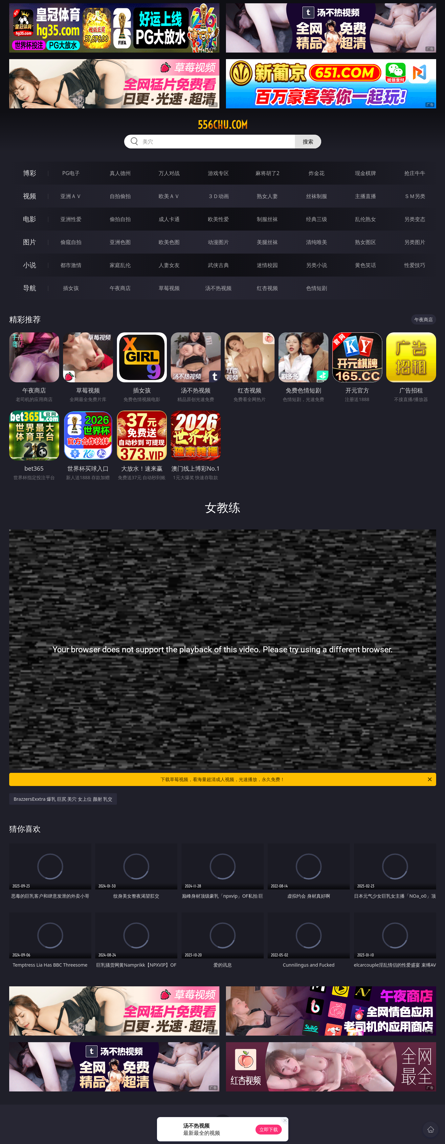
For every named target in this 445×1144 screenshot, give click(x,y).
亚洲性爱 (70, 219)
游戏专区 (218, 173)
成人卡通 (169, 219)
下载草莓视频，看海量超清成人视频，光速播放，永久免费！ (297, 779)
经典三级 (316, 219)
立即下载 (268, 1129)
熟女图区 (365, 242)
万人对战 (169, 173)
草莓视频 (169, 288)
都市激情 (70, 265)
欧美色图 (169, 242)
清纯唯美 (316, 242)
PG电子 (71, 173)
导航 (29, 287)
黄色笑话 (365, 265)
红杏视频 (267, 288)
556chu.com (223, 124)
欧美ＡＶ (169, 196)
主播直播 (365, 196)
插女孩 (71, 288)
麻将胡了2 (267, 173)
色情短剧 (316, 288)
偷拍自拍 (120, 219)
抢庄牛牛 (414, 173)
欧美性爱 (218, 219)
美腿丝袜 (267, 242)
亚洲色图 (120, 242)
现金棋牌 (365, 173)
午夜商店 (120, 288)
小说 (29, 264)
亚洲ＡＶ (70, 196)
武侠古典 (218, 265)
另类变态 (414, 219)
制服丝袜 (267, 219)
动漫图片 (218, 242)
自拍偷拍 (120, 196)
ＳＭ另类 (414, 196)
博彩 (29, 172)
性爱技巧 (414, 265)
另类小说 (316, 265)
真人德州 (120, 173)
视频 (29, 195)
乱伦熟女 (365, 219)
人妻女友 (169, 265)
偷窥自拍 (70, 242)
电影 (29, 218)
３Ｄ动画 (218, 196)
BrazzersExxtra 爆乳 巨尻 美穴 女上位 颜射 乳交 (63, 799)
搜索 (308, 141)
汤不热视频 (218, 288)
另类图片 (414, 242)
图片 (29, 241)
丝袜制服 (316, 196)
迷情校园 (267, 265)
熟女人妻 (267, 196)
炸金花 (316, 173)
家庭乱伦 (120, 265)
